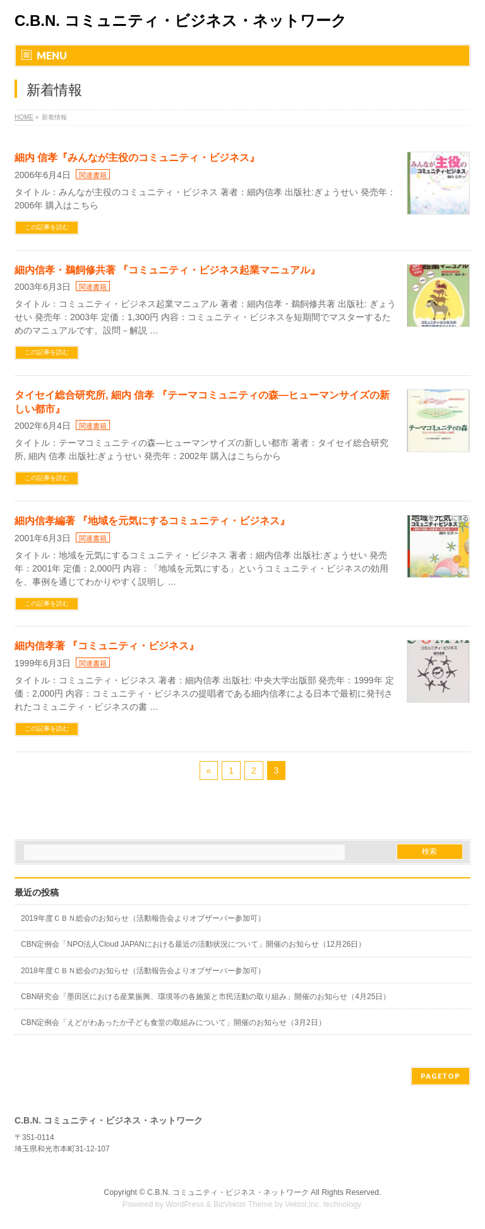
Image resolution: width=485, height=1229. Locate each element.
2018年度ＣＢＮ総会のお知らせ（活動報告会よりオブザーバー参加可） (143, 970)
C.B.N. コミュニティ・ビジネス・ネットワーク (181, 20)
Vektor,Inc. (303, 1204)
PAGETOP (440, 1076)
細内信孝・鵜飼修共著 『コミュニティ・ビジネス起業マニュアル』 (167, 270)
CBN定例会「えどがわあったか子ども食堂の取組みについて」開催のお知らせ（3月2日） (173, 1022)
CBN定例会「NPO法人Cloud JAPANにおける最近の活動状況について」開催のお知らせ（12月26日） (193, 944)
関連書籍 (93, 175)
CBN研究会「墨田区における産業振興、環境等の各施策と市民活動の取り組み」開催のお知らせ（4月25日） (205, 996)
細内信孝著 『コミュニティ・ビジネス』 (107, 645)
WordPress (184, 1204)
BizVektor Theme (243, 1204)
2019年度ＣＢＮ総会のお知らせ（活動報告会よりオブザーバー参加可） (143, 918)
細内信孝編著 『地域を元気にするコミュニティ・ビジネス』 (152, 520)
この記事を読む (47, 227)
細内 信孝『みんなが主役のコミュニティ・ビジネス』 (137, 157)
